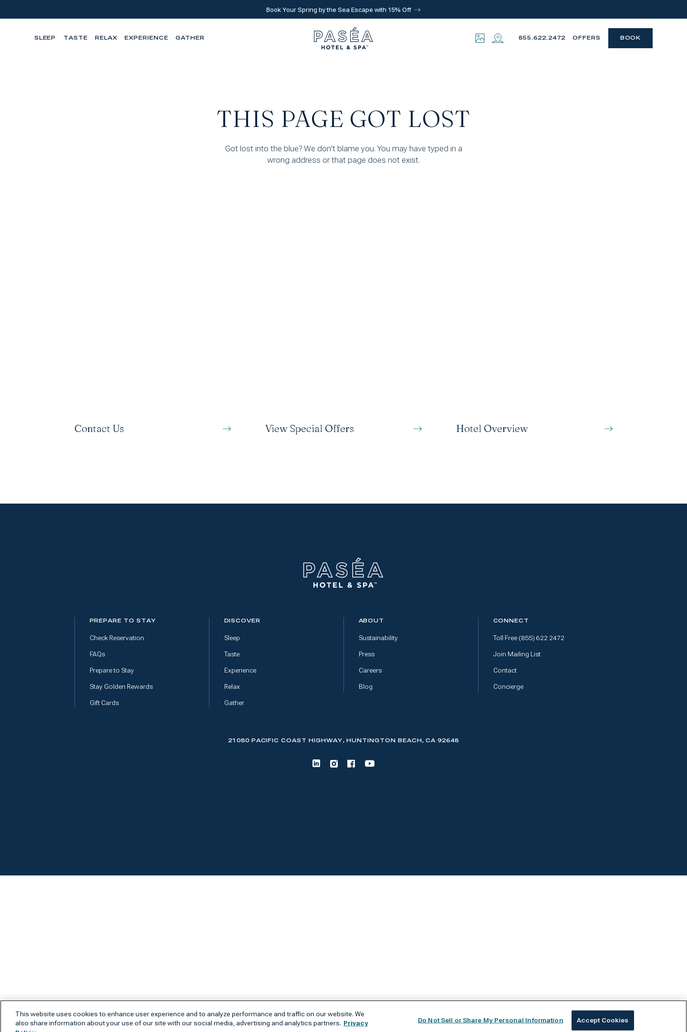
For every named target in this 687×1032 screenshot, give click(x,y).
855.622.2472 (542, 37)
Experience (146, 38)
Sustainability (378, 638)
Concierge (508, 686)
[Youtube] (370, 763)
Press (367, 654)
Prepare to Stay (112, 670)
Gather (190, 38)
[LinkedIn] (316, 763)
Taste (75, 38)
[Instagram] (334, 763)
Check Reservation (117, 638)
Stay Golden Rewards (121, 686)
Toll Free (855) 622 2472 (528, 638)
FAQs (97, 654)
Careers (370, 670)
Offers (586, 38)
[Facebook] (351, 763)
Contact (505, 670)
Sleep (45, 38)
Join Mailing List (517, 654)
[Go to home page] (343, 573)
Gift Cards (104, 702)
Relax (106, 38)
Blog (366, 686)
